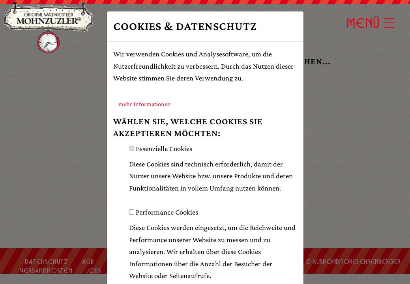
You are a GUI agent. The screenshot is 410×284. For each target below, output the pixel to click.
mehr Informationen (144, 104)
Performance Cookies (167, 212)
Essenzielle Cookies (164, 148)
